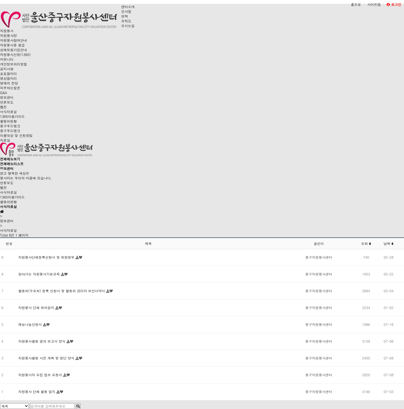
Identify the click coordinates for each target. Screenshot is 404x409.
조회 (366, 243)
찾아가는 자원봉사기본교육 (39, 274)
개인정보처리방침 (13, 64)
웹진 (3, 106)
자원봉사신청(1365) (15, 54)
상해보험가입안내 (13, 49)
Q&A (3, 92)
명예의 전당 (9, 83)
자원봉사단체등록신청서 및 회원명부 (46, 257)
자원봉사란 (8, 35)
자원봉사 (6, 30)
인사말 (126, 11)
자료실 (5, 140)
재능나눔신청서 (30, 324)
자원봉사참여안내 (13, 40)
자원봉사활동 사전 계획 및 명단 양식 (46, 358)
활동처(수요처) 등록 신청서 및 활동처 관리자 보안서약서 (62, 290)
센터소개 (128, 6)
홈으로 (356, 4)
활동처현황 (8, 121)
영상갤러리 (8, 78)
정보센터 (6, 97)
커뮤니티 (6, 59)
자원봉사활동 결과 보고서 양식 (42, 341)
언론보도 (6, 102)
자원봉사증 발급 (12, 45)
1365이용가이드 (12, 116)
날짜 (389, 243)
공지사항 (6, 68)
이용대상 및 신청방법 (16, 135)
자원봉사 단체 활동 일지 (37, 391)
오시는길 (128, 25)
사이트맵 (374, 4)
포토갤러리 (8, 73)
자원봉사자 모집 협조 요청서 (40, 374)
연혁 (124, 16)
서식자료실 (8, 111)
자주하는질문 (10, 87)
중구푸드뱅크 (10, 125)
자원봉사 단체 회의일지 (36, 307)
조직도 (126, 20)
